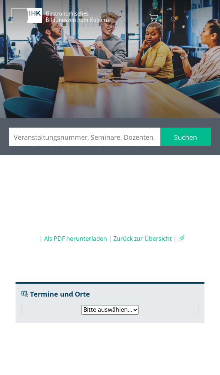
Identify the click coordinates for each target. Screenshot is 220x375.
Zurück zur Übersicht (142, 238)
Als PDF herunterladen (75, 238)
